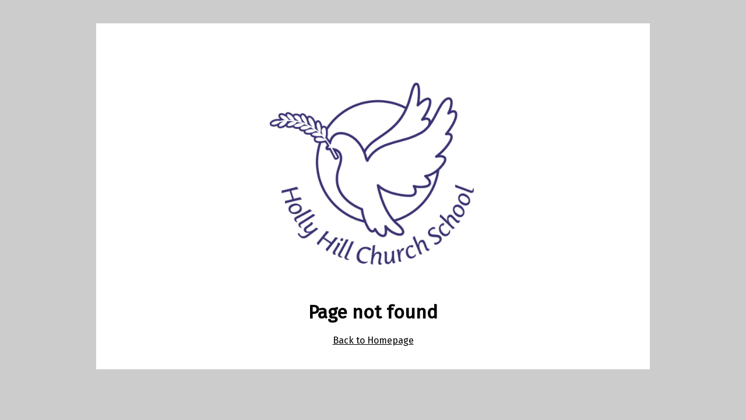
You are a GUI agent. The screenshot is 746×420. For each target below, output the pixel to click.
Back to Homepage (373, 340)
